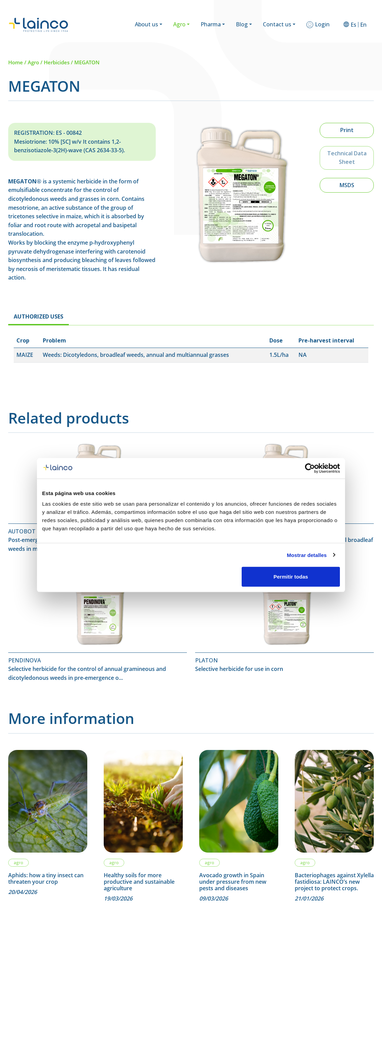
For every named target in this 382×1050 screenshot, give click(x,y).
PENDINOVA (24, 660)
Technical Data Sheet (347, 158)
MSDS (347, 185)
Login (322, 24)
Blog (242, 24)
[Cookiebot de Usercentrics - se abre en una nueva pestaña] (310, 468)
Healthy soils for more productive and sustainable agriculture (139, 882)
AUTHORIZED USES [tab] (38, 316)
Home (15, 62)
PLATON (206, 660)
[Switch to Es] (353, 24)
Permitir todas (290, 577)
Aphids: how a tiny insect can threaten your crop (46, 878)
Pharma (211, 24)
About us (146, 24)
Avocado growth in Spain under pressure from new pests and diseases (232, 882)
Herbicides (56, 62)
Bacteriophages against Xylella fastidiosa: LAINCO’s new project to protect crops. (334, 882)
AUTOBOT (22, 531)
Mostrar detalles (307, 555)
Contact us (277, 24)
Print (347, 130)
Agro (179, 24)
